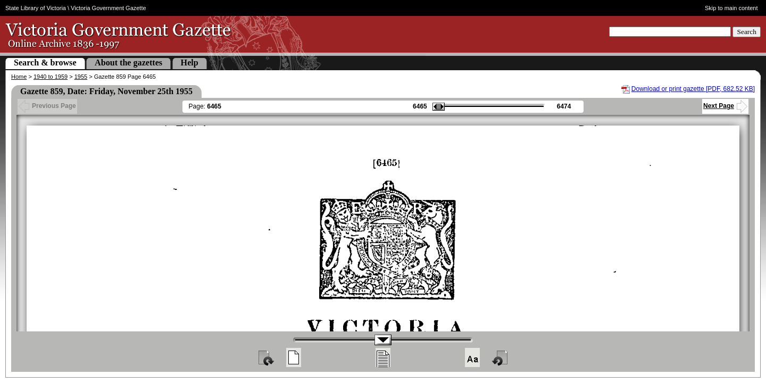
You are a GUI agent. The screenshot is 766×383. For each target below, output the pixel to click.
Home (19, 76)
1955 (80, 76)
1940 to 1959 (51, 76)
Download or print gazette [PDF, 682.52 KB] (693, 89)
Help (189, 62)
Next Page (725, 106)
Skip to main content (731, 8)
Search (746, 32)
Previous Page (47, 106)
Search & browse (45, 62)
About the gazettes (128, 62)
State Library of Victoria (35, 8)
